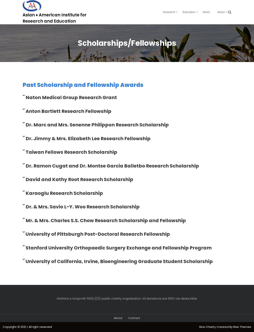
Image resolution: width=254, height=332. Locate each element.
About (221, 12)
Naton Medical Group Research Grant (71, 97)
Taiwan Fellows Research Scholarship (71, 152)
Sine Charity (208, 327)
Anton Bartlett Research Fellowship (68, 111)
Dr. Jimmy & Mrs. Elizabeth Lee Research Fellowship (88, 138)
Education (189, 12)
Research (169, 12)
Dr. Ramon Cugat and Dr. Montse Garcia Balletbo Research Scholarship (112, 166)
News (206, 12)
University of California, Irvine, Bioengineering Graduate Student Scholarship (119, 261)
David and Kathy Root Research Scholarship (79, 179)
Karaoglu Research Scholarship (64, 193)
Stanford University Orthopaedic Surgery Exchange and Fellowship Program (119, 248)
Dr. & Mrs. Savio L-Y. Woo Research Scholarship (83, 206)
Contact (134, 318)
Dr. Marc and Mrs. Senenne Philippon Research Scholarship (97, 125)
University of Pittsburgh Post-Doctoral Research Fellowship (98, 234)
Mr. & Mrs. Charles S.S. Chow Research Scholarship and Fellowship (106, 220)
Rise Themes (242, 327)
